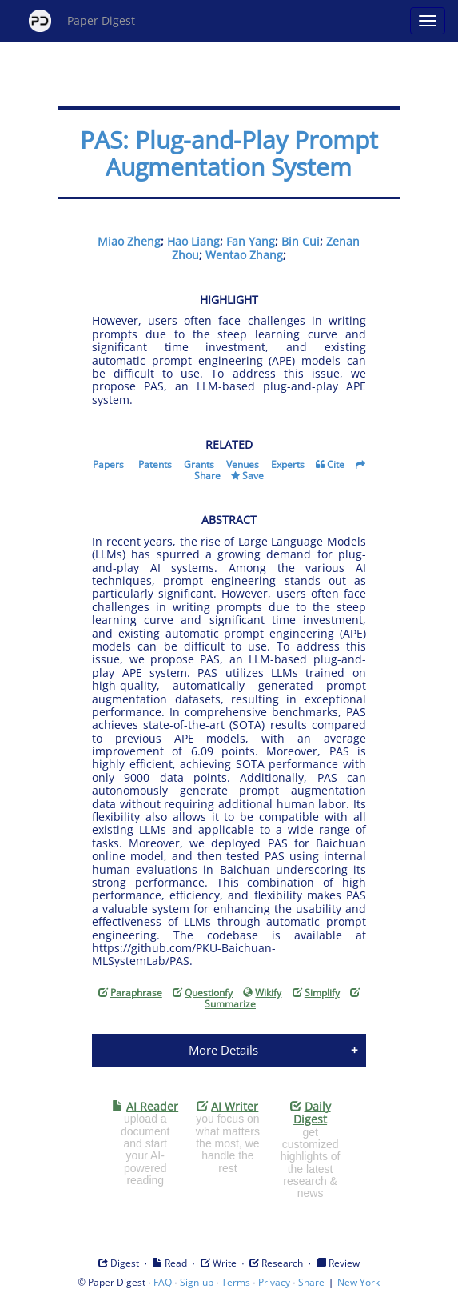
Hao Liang (193, 241)
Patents (155, 464)
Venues (242, 464)
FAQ (162, 1282)
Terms (235, 1282)
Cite (335, 464)
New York (358, 1282)
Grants (199, 464)
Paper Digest (82, 21)
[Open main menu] (427, 20)
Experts (288, 464)
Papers (108, 464)
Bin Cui (300, 241)
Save (253, 475)
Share (207, 475)
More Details (223, 1050)
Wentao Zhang (244, 254)
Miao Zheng (129, 241)
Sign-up (196, 1282)
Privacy (274, 1282)
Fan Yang (250, 241)
